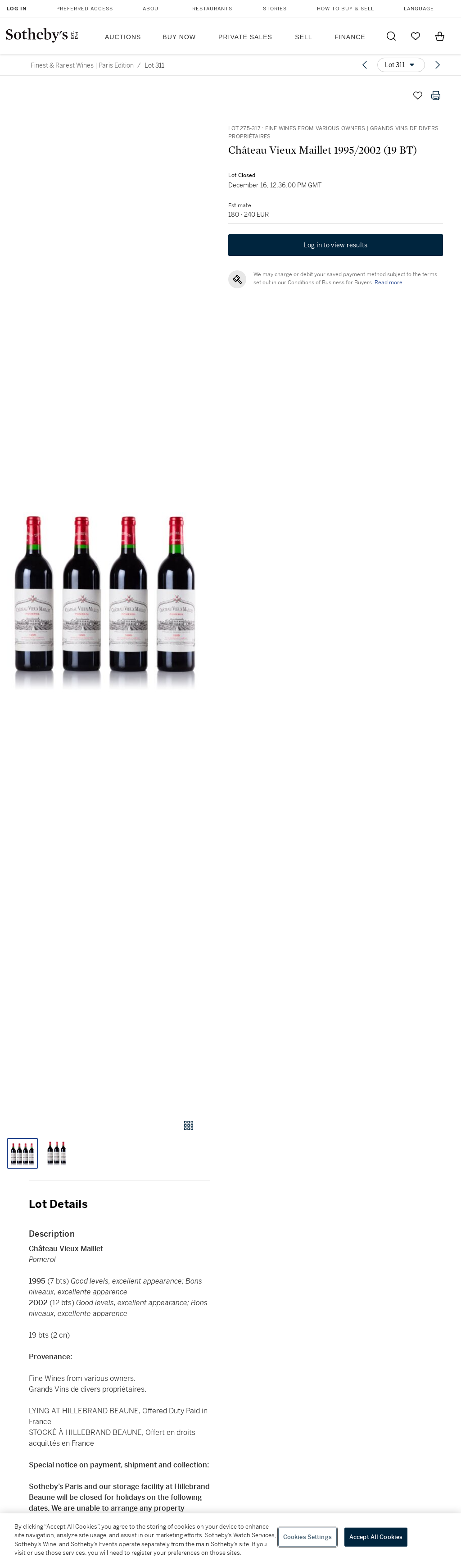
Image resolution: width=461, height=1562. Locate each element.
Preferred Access (84, 9)
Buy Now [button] (179, 37)
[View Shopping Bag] (439, 36)
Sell (303, 37)
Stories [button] (275, 9)
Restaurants (212, 9)
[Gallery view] (188, 1125)
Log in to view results (336, 245)
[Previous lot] (365, 65)
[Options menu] (401, 65)
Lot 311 (154, 65)
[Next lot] (438, 65)
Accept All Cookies (375, 1537)
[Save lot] (418, 95)
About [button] (152, 9)
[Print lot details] (436, 95)
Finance (349, 37)
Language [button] (419, 9)
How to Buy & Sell (345, 9)
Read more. (389, 282)
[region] (230, 1537)
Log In (17, 9)
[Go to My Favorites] (415, 36)
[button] (105, 594)
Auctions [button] (123, 37)
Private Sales (245, 37)
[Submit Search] (391, 36)
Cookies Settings (307, 1537)
